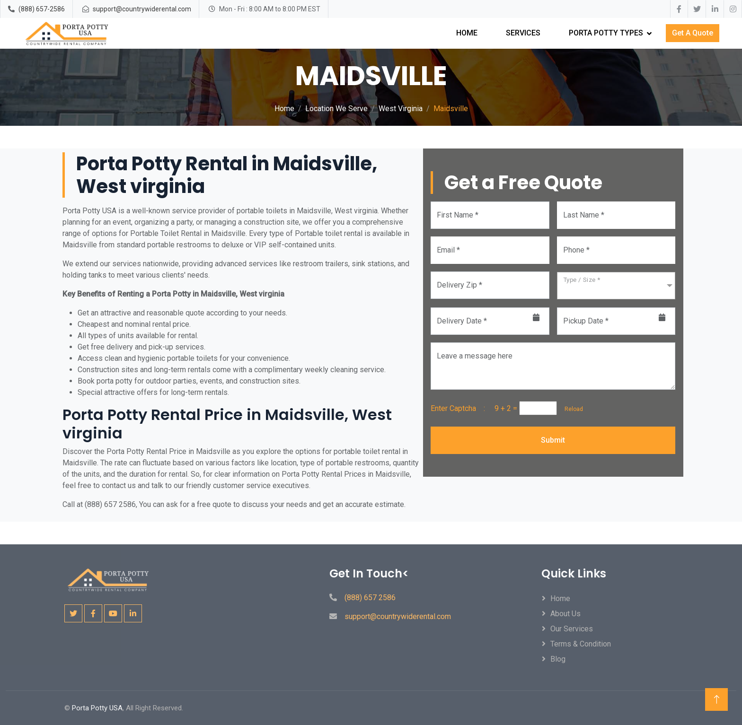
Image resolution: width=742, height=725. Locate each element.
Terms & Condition (580, 643)
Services (523, 32)
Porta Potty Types (606, 32)
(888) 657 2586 (370, 597)
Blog (557, 659)
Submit (553, 440)
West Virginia (401, 108)
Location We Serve (336, 108)
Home (466, 32)
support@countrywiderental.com (142, 9)
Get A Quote (692, 32)
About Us (565, 613)
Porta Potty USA (97, 708)
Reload (571, 409)
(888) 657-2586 (41, 9)
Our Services (571, 628)
